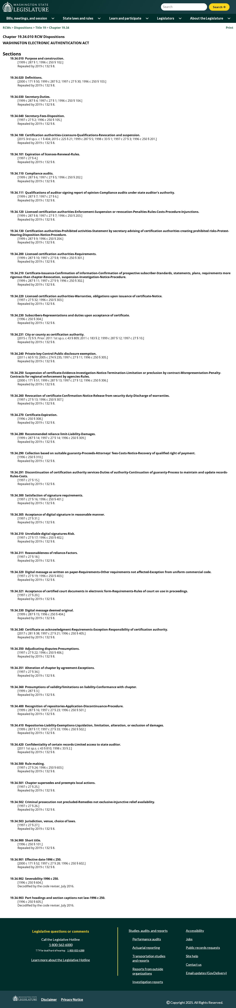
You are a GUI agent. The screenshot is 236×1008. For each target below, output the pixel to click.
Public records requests (203, 948)
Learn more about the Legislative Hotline (60, 960)
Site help (192, 956)
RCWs (7, 28)
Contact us (194, 964)
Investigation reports (147, 982)
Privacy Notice (72, 999)
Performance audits (146, 939)
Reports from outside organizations (147, 971)
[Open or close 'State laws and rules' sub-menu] (99, 18)
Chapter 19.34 (59, 28)
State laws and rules (78, 18)
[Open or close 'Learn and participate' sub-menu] (147, 18)
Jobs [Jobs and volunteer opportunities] (189, 939)
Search (219, 7)
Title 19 (40, 28)
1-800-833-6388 (75, 950)
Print (229, 28)
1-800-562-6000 (60, 945)
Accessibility (195, 931)
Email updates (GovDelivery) (206, 973)
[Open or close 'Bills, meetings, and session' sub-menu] (53, 18)
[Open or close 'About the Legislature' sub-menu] (229, 18)
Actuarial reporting (146, 948)
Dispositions (23, 28)
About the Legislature (206, 18)
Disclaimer (49, 999)
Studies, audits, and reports (148, 931)
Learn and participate (125, 18)
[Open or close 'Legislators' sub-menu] (180, 18)
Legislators (165, 18)
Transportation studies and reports (148, 958)
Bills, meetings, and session (26, 18)
